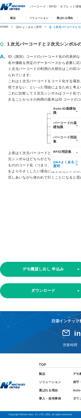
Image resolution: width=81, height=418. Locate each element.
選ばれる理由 (65, 18)
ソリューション (39, 18)
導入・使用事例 (50, 398)
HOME (4, 26)
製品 (13, 18)
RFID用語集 (62, 151)
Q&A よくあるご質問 (29, 27)
